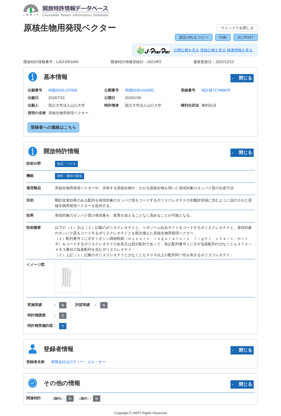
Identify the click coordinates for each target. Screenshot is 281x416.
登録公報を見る (213, 50)
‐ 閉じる (242, 78)
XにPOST (245, 37)
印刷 (223, 37)
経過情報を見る (240, 50)
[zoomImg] (68, 277)
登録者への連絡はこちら (53, 127)
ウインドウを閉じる (237, 28)
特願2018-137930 (62, 90)
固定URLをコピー (193, 37)
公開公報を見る (186, 50)
